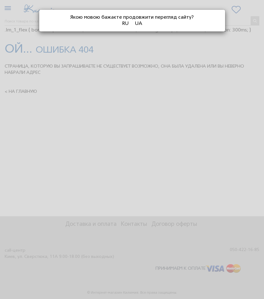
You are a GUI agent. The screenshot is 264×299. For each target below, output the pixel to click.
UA (138, 23)
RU (125, 23)
